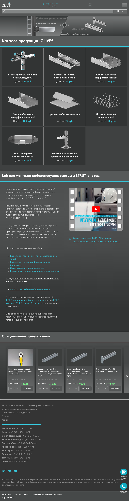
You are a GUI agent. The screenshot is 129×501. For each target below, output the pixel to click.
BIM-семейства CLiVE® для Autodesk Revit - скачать (94, 242)
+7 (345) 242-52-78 (20, 458)
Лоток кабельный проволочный (27, 268)
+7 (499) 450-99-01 (50, 4)
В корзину (27, 388)
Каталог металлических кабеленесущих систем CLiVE (28, 406)
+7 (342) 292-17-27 (19, 462)
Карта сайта (8, 498)
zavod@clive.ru (53, 6)
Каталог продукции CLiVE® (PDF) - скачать (90, 238)
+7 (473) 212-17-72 (22, 454)
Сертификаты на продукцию (16, 413)
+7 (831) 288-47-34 (31, 440)
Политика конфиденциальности (47, 495)
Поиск (120, 11)
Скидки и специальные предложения (20, 409)
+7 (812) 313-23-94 (31, 436)
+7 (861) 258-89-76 (24, 447)
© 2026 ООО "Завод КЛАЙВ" (15, 495)
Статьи (5, 416)
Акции (5, 420)
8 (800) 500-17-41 (23, 429)
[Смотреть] (96, 209)
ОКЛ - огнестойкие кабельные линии (30, 289)
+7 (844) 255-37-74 (24, 451)
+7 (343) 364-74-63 (27, 443)
